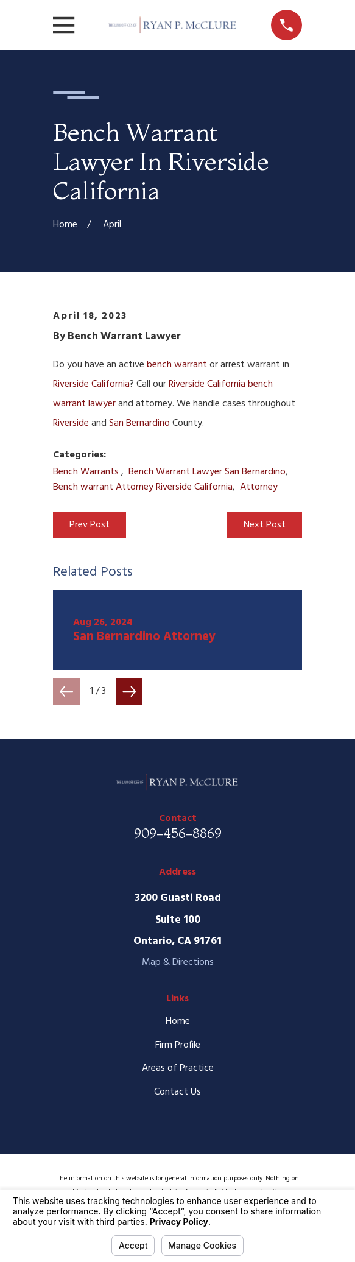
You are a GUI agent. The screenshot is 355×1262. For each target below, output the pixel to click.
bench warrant (177, 365)
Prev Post (89, 525)
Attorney (259, 487)
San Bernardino (139, 423)
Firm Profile (177, 1045)
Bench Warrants (87, 472)
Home (178, 1021)
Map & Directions (178, 962)
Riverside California (91, 384)
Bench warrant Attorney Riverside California (143, 487)
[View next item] (129, 691)
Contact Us (177, 1092)
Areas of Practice (178, 1068)
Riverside (71, 423)
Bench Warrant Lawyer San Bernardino (207, 472)
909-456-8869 (178, 833)
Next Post (265, 525)
